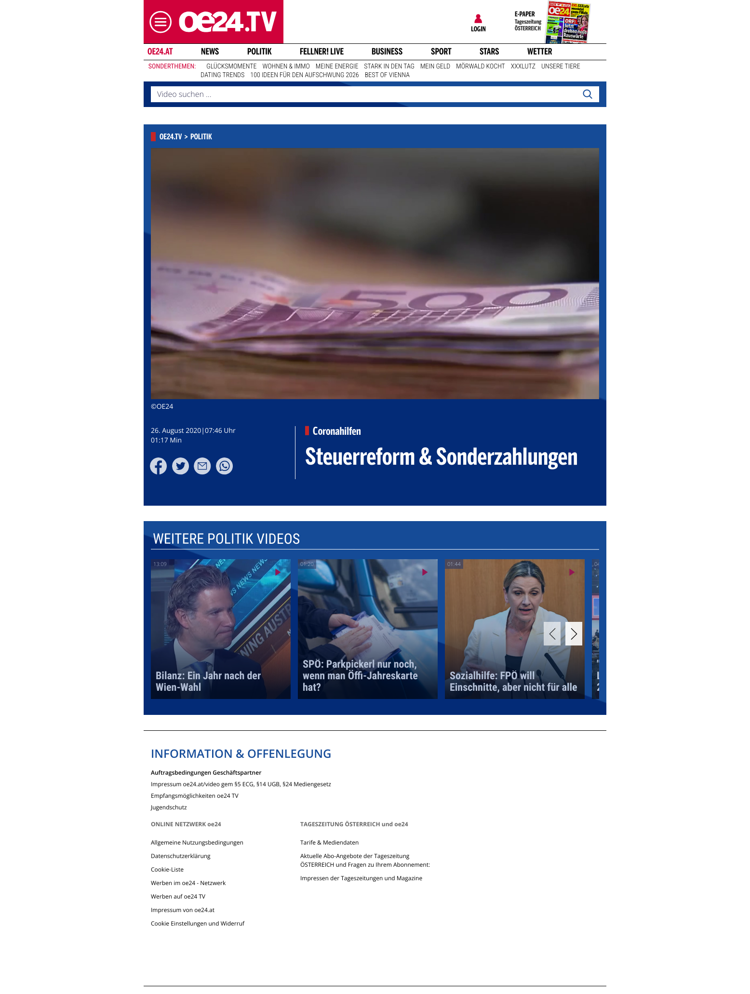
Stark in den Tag (389, 66)
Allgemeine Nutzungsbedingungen (197, 842)
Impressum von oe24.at (182, 910)
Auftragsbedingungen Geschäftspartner (206, 772)
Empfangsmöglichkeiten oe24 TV (195, 795)
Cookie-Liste (167, 869)
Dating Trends (222, 75)
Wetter (539, 51)
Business (387, 51)
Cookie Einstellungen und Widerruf (197, 923)
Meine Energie (337, 66)
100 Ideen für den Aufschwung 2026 (304, 75)
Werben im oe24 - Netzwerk (188, 883)
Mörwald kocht (480, 66)
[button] (158, 22)
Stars (489, 51)
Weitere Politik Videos (226, 538)
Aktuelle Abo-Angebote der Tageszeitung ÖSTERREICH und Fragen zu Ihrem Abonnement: (365, 860)
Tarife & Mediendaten (329, 842)
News (210, 51)
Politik (259, 51)
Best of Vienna (387, 75)
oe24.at (160, 51)
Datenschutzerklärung (181, 856)
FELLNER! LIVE (322, 51)
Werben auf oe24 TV (178, 896)
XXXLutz (523, 66)
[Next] (573, 633)
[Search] (587, 94)
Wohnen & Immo (285, 66)
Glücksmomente (231, 66)
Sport (441, 51)
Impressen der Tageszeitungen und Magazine (361, 878)
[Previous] (552, 633)
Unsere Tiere (560, 66)
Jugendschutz (169, 806)
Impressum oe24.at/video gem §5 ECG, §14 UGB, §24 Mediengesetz (241, 783)
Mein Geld (435, 66)
